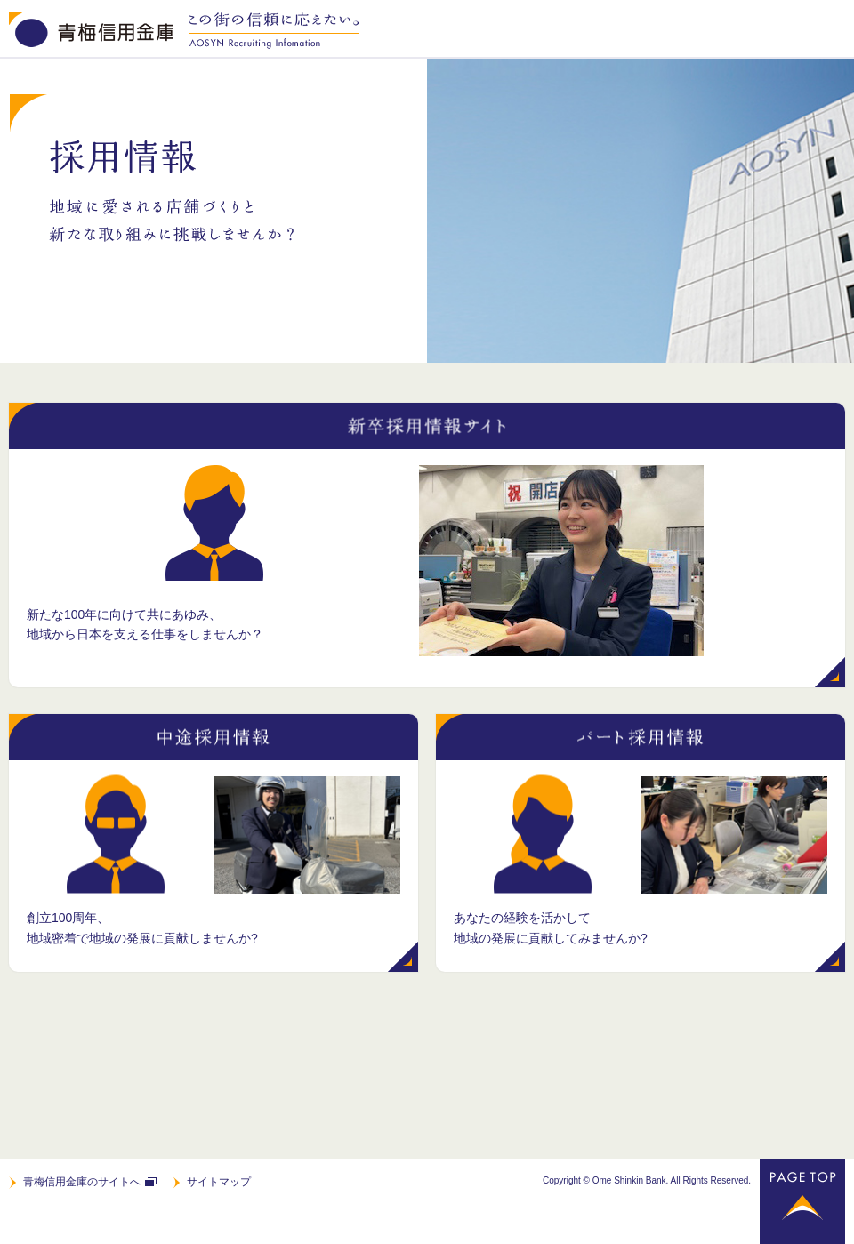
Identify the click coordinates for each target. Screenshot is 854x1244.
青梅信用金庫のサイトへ (82, 1182)
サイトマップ (219, 1182)
